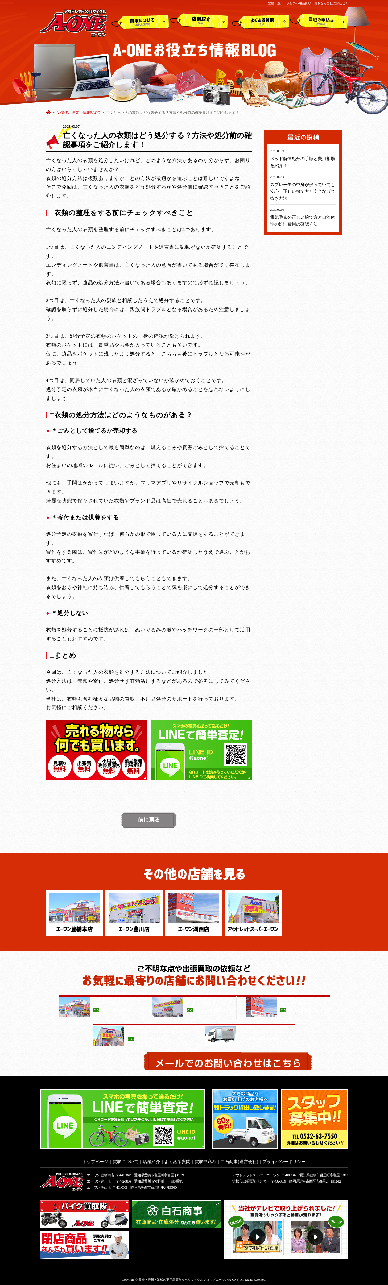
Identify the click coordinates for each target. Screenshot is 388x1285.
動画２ (316, 1235)
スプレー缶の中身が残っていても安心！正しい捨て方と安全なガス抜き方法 (302, 191)
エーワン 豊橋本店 (100, 1173)
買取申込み (319, 21)
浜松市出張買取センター (250, 1179)
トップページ (95, 1160)
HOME (48, 112)
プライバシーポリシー (284, 1160)
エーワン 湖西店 (98, 1185)
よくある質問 (260, 21)
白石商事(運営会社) (239, 1160)
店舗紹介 (199, 21)
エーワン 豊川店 (98, 1179)
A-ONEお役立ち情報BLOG (78, 112)
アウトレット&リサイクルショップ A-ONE (73, 23)
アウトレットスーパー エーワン (255, 1173)
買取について (140, 21)
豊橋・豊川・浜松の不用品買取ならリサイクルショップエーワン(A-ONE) (189, 1277)
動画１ (258, 1235)
